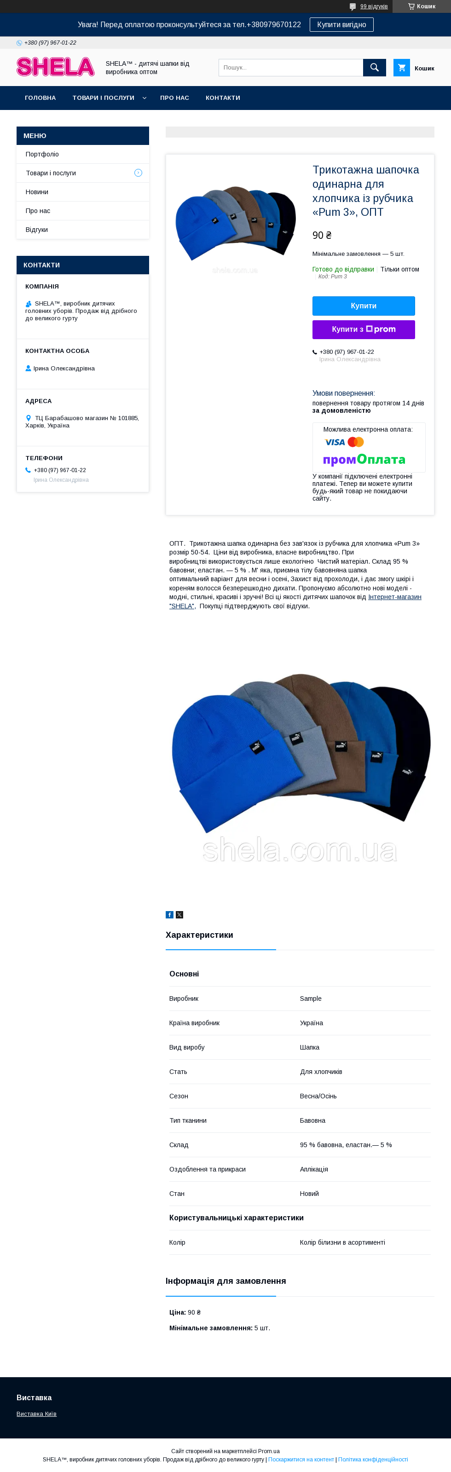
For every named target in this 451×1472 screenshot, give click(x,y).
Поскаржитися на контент (301, 1459)
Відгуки (37, 229)
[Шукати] (374, 67)
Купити (364, 306)
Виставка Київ (37, 1413)
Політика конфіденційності (373, 1459)
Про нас (174, 97)
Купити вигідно (341, 25)
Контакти (223, 97)
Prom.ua (269, 1451)
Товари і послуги (103, 97)
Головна (40, 97)
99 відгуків (374, 6)
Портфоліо (42, 154)
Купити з (363, 329)
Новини (37, 192)
